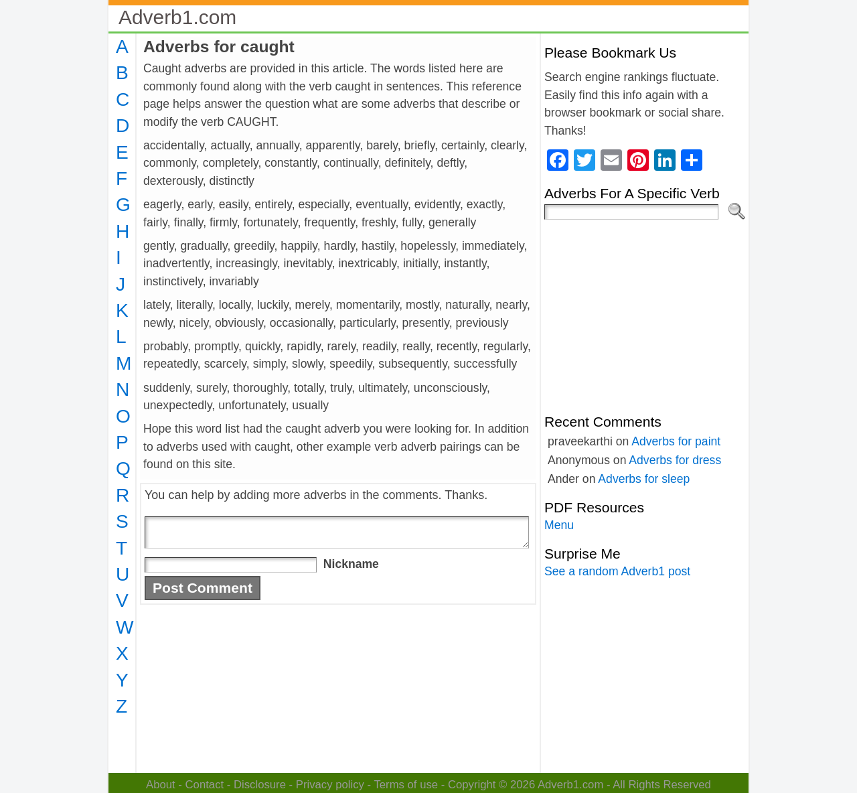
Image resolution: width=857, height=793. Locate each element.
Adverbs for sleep (644, 479)
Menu (559, 525)
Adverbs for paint (675, 441)
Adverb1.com (177, 17)
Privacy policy (330, 784)
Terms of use (406, 784)
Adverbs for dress (675, 460)
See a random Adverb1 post (617, 571)
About (160, 784)
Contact (204, 784)
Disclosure (260, 784)
